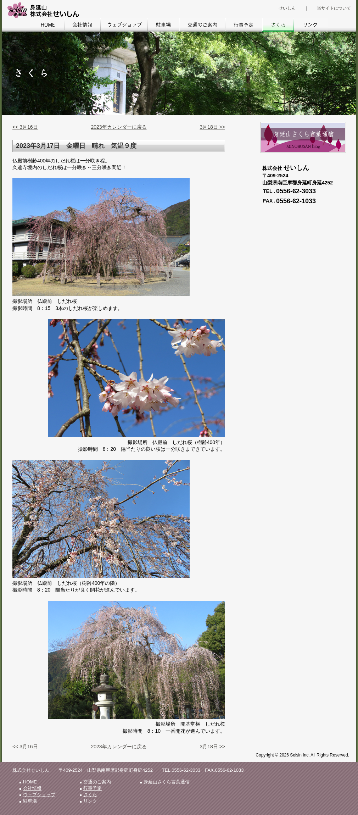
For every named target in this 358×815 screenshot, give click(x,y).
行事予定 (243, 25)
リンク (311, 25)
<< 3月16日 (25, 127)
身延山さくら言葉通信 (167, 781)
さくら (278, 25)
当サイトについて (334, 8)
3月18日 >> (212, 127)
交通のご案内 (202, 25)
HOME (47, 25)
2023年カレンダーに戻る (118, 127)
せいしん (287, 8)
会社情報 (83, 25)
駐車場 (163, 25)
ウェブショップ (124, 25)
